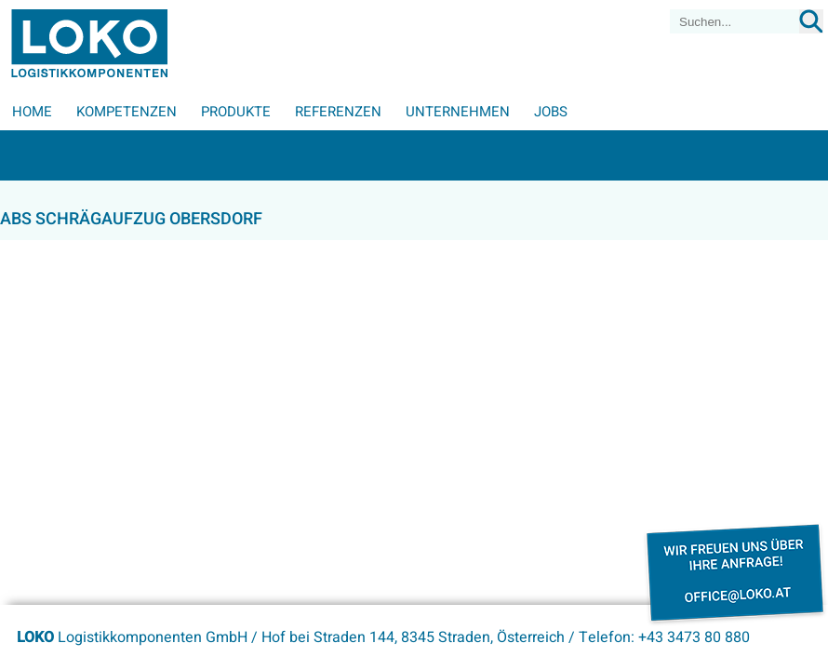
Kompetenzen (126, 111)
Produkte (236, 111)
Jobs (551, 111)
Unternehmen (458, 111)
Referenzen (338, 111)
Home (32, 111)
